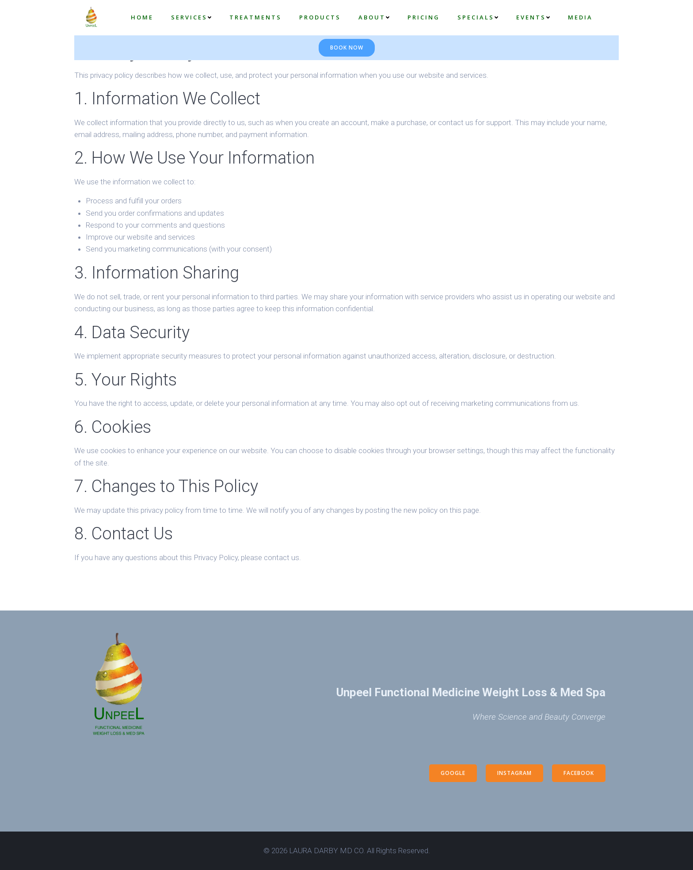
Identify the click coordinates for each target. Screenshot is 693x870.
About (374, 17)
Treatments (255, 17)
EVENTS (533, 17)
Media (580, 17)
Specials (478, 17)
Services (191, 17)
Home (142, 17)
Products (320, 17)
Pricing (423, 17)
